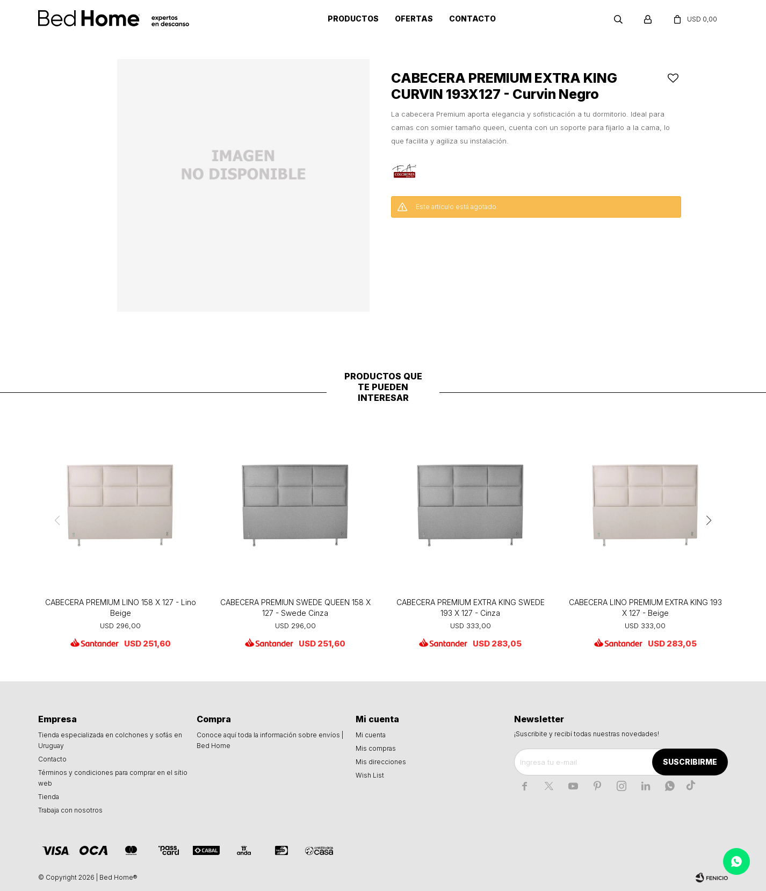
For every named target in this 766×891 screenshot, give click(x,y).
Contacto (472, 18)
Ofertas (414, 18)
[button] (709, 520)
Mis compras (376, 748)
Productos (353, 18)
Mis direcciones (381, 762)
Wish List (370, 775)
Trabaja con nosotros (70, 810)
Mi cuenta (371, 735)
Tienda (48, 797)
